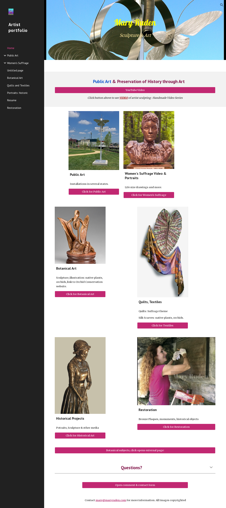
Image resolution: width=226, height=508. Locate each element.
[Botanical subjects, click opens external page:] (135, 450)
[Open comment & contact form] (135, 485)
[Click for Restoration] (176, 427)
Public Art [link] (12, 55)
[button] (222, 5)
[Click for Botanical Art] (80, 294)
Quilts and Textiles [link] (18, 85)
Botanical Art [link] (15, 78)
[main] (135, 22)
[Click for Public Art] (94, 192)
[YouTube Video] (135, 90)
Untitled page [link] (15, 70)
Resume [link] (11, 100)
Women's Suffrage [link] (18, 63)
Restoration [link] (14, 107)
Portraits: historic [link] (17, 93)
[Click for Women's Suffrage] (149, 195)
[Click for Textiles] (162, 325)
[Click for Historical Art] (80, 435)
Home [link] (10, 48)
